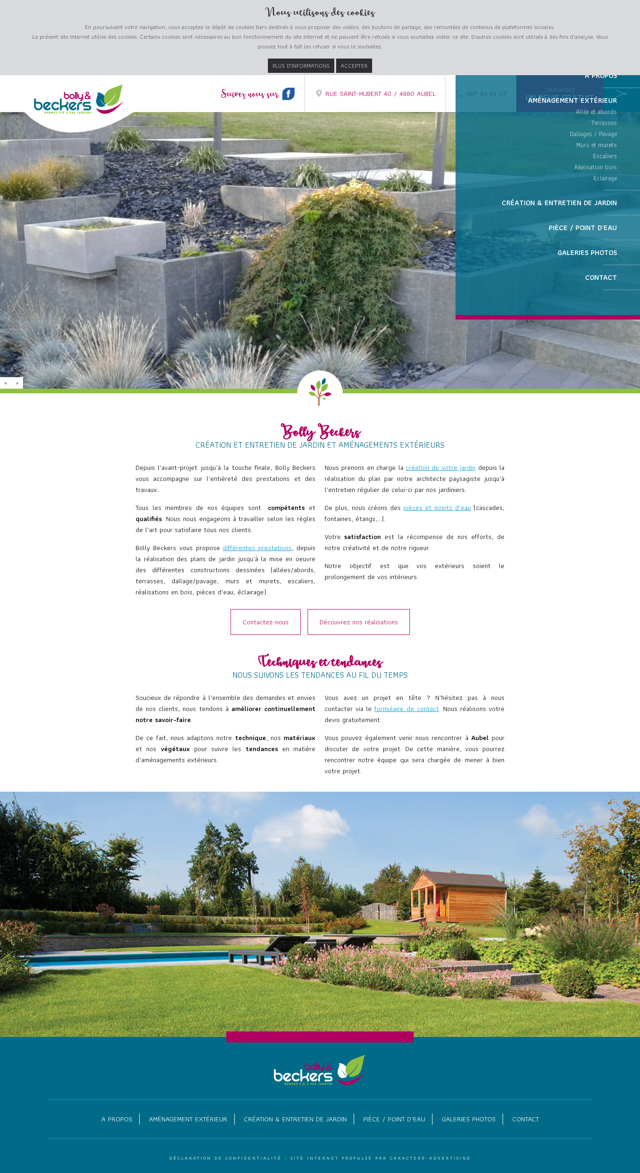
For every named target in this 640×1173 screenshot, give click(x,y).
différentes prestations (257, 547)
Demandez (560, 94)
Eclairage (605, 252)
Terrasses (604, 196)
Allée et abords (596, 185)
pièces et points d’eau (437, 507)
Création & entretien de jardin (295, 1119)
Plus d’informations (301, 66)
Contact (525, 1119)
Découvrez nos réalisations (359, 622)
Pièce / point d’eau (394, 1119)
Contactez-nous (266, 622)
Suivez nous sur (258, 94)
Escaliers (605, 230)
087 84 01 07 (481, 93)
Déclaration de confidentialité (225, 1158)
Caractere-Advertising (430, 1158)
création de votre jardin (440, 467)
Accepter (354, 66)
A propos (116, 1119)
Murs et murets (596, 218)
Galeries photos (469, 1119)
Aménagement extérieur (188, 1119)
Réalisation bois (596, 241)
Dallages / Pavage (593, 207)
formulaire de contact (406, 708)
